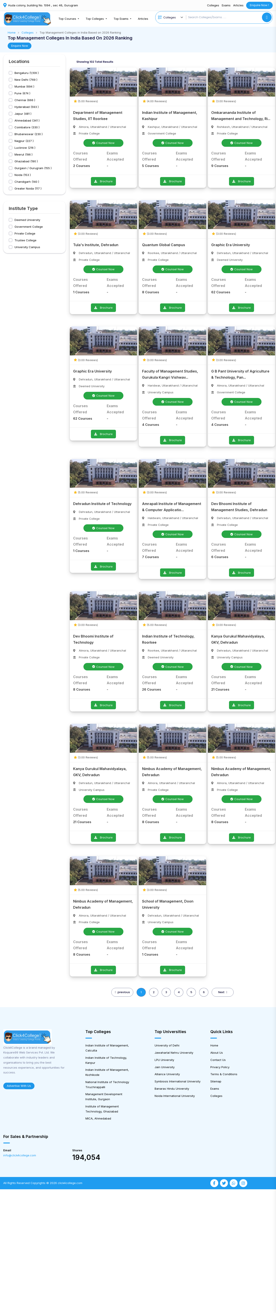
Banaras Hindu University (172, 1088)
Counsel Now (103, 143)
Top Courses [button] (67, 18)
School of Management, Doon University (167, 904)
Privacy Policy (219, 1067)
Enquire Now (19, 45)
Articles (238, 5)
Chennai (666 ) (24, 100)
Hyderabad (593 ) (26, 107)
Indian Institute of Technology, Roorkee (168, 639)
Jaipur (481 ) (22, 113)
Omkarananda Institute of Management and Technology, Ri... (240, 115)
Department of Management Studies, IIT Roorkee (97, 115)
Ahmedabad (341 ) (27, 120)
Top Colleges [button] (95, 18)
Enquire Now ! (259, 5)
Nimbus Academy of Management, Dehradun (172, 772)
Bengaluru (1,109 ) (26, 73)
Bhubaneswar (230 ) (28, 134)
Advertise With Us (19, 1085)
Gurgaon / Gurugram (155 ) (33, 168)
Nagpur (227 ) (24, 141)
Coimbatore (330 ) (27, 127)
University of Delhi (167, 1045)
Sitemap (215, 1081)
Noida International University (175, 1096)
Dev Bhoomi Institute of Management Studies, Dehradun (239, 507)
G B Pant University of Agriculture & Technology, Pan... (240, 374)
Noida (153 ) (22, 175)
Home (12, 32)
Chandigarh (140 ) (26, 181)
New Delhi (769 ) (25, 79)
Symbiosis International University (177, 1081)
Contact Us (218, 1060)
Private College (24, 233)
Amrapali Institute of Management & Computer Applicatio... (171, 507)
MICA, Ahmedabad (98, 1118)
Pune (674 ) (22, 93)
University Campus (27, 247)
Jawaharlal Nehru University (174, 1052)
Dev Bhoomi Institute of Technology (93, 639)
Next (222, 992)
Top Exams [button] (121, 18)
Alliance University (167, 1074)
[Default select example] (174, 17)
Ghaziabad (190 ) (26, 161)
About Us (216, 1052)
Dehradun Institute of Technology (102, 504)
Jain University (165, 1067)
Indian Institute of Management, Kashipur (169, 115)
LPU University (164, 1060)
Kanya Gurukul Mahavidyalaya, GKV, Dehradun (238, 639)
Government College (28, 226)
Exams (226, 5)
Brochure (103, 181)
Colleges (213, 5)
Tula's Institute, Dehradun (95, 245)
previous (122, 992)
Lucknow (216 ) (24, 147)
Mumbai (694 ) (24, 86)
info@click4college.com (19, 1155)
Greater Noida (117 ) (27, 188)
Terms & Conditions (223, 1074)
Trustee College (25, 240)
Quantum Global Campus (163, 245)
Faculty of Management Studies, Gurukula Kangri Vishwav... (170, 374)
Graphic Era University (230, 245)
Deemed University (27, 220)
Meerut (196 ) (23, 154)
